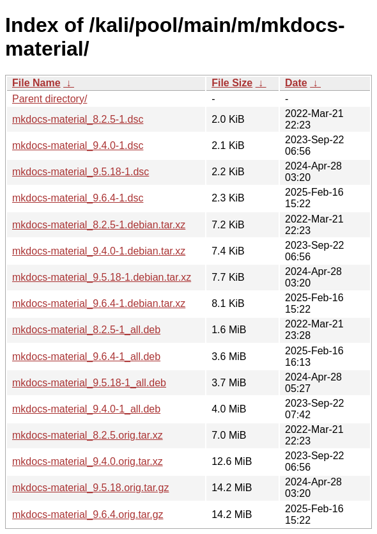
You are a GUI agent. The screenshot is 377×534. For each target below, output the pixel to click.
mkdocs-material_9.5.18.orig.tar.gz (90, 487)
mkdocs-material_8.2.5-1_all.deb (86, 329)
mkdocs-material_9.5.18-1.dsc (80, 171)
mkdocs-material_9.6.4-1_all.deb (86, 356)
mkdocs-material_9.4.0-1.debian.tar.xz (98, 251)
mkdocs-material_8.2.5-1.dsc (77, 119)
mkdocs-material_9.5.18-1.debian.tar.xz (101, 277)
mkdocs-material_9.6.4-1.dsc (77, 197)
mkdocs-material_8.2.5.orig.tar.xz (87, 435)
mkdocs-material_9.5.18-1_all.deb (89, 382)
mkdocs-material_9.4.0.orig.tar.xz (87, 461)
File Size (232, 82)
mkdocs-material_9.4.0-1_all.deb (86, 409)
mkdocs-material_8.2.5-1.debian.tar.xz (98, 224)
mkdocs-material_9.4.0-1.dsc (77, 145)
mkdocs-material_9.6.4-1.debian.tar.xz (98, 303)
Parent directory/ (49, 98)
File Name (36, 82)
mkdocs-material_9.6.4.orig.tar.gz (88, 514)
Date (296, 82)
